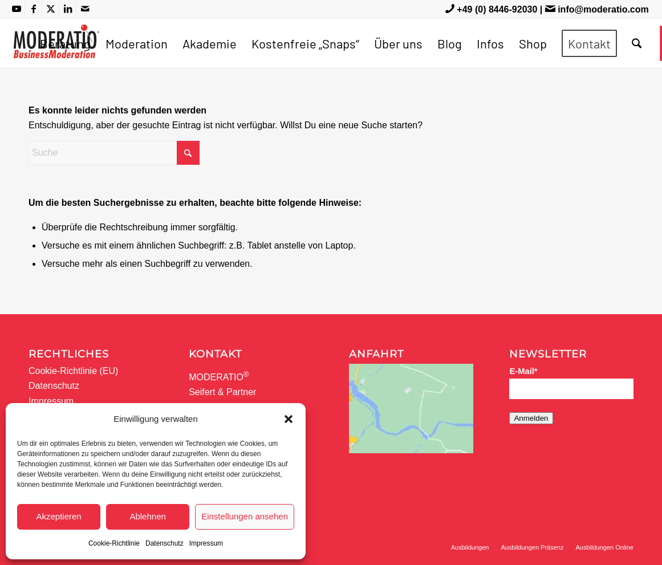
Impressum (206, 543)
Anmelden (531, 418)
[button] (288, 419)
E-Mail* (523, 371)
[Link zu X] (50, 8)
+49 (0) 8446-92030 (497, 9)
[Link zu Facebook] (33, 8)
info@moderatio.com (603, 9)
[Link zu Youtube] (16, 8)
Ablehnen (147, 516)
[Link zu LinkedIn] (67, 8)
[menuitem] (65, 43)
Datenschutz (164, 543)
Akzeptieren (58, 516)
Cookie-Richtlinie (114, 543)
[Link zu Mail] (85, 8)
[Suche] (636, 43)
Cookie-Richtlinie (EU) (73, 371)
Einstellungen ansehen (244, 516)
